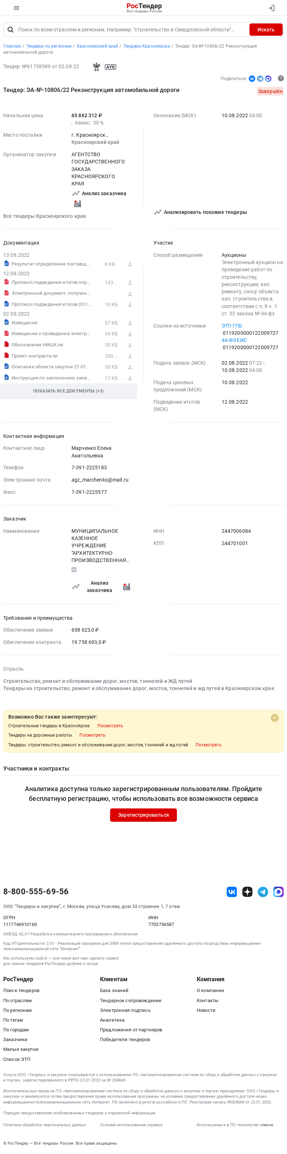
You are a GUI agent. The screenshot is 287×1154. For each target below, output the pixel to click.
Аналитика (112, 1020)
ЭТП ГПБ (232, 326)
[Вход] (271, 8)
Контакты (207, 1000)
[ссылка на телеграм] (263, 892)
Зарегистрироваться (143, 815)
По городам (16, 1029)
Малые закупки (21, 1049)
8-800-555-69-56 (36, 892)
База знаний (114, 990)
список (266, 1125)
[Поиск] (10, 29)
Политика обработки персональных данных (44, 1125)
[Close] (275, 718)
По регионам (17, 1010)
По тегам (13, 1020)
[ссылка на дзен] (247, 892)
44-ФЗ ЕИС (234, 340)
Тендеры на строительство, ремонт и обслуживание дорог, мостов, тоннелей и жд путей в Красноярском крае (138, 689)
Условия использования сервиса (131, 1125)
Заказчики (15, 1040)
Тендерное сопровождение (130, 1000)
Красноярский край (95, 142)
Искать (266, 29)
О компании (210, 990)
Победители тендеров (125, 1040)
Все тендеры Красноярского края (44, 216)
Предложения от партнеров (131, 1029)
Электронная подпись (125, 1010)
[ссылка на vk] (232, 892)
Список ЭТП (16, 1059)
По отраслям (17, 1000)
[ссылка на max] (278, 892)
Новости (206, 1010)
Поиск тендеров (21, 990)
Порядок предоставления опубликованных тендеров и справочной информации (79, 1113)
